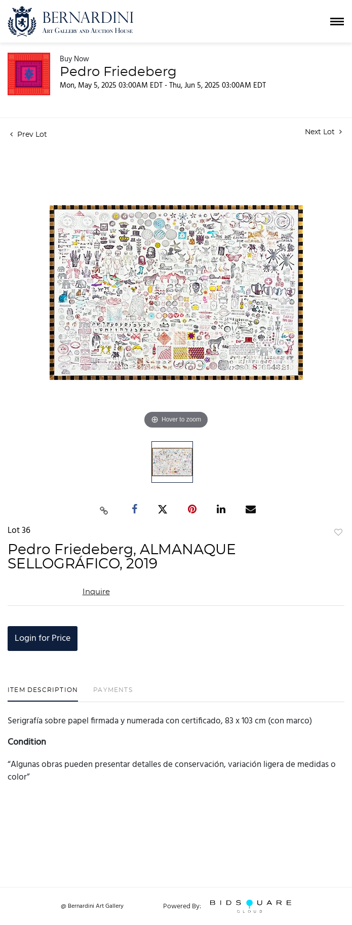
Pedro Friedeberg (118, 72)
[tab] (43, 693)
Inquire (96, 592)
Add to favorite (338, 533)
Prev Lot (28, 134)
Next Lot (323, 132)
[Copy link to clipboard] (104, 510)
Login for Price (42, 638)
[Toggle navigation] (337, 21)
